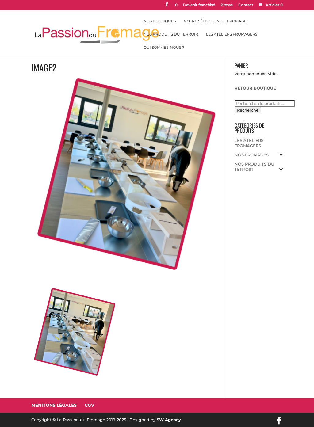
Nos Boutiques (160, 21)
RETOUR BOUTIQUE (255, 88)
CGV (89, 405)
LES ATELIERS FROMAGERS (249, 143)
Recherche (247, 110)
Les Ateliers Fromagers (231, 34)
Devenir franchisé (199, 5)
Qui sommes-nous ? (164, 47)
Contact (245, 5)
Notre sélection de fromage (215, 21)
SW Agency (169, 419)
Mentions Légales (54, 405)
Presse (226, 5)
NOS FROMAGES (252, 154)
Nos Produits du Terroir (171, 34)
